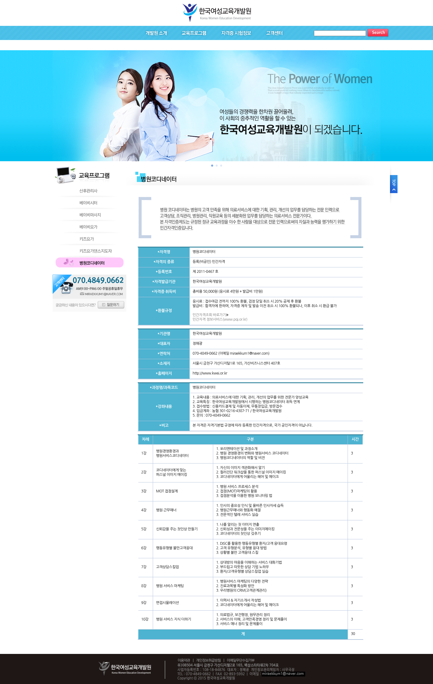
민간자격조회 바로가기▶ (211, 315)
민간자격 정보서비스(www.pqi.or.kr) (220, 319)
